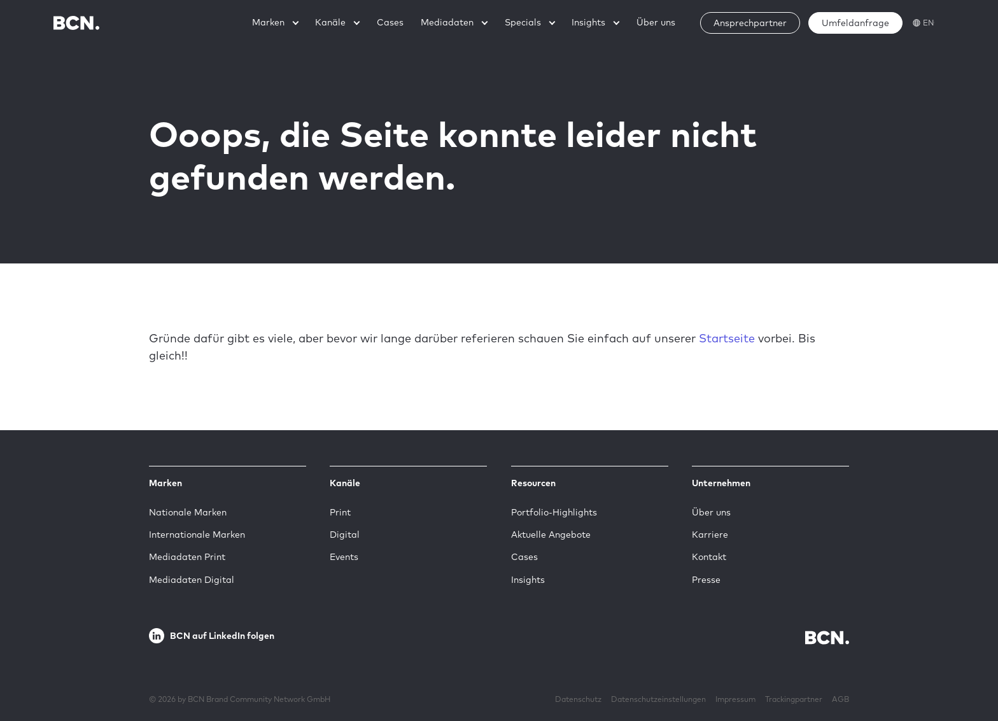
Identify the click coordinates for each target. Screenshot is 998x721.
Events (344, 557)
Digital (345, 534)
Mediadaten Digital (191, 579)
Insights (528, 579)
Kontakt (709, 557)
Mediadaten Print (187, 557)
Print (340, 512)
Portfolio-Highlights (554, 512)
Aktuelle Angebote (551, 534)
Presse (706, 579)
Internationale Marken (197, 534)
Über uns (711, 512)
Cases (524, 557)
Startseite (727, 338)
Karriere (710, 534)
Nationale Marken (188, 512)
